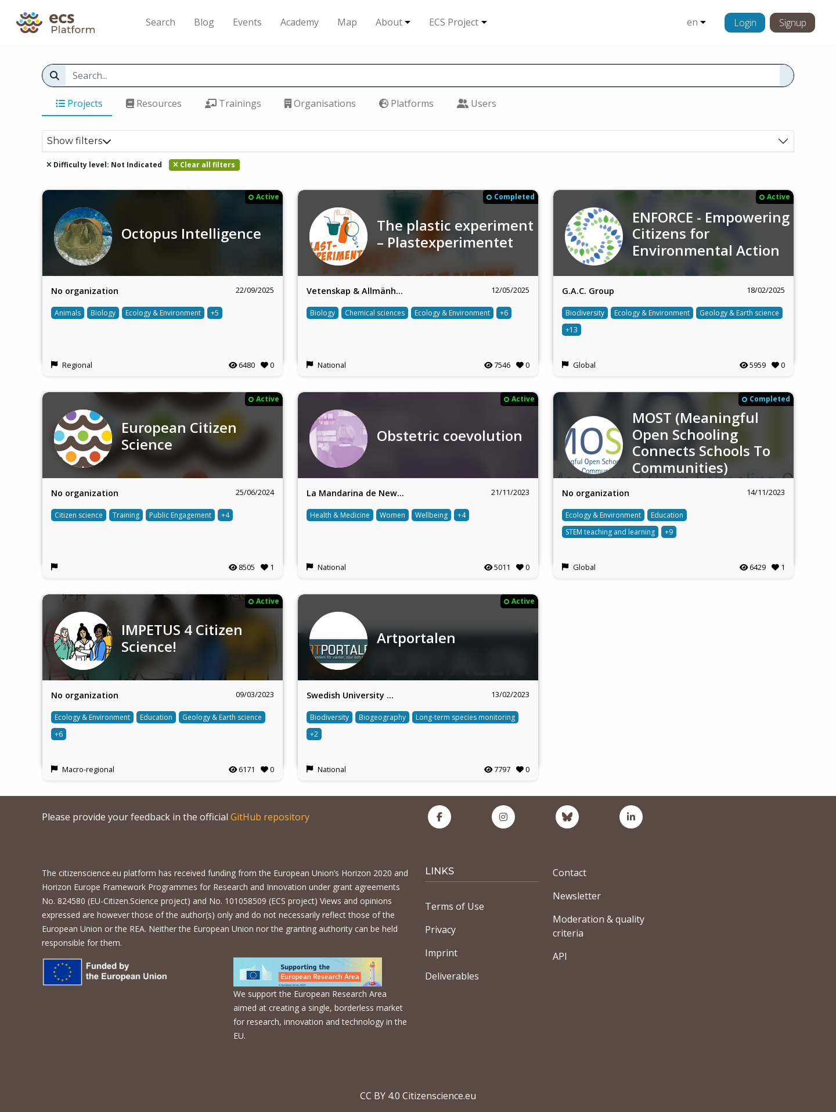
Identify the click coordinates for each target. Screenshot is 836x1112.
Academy (299, 22)
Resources (154, 103)
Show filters (79, 140)
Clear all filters (204, 165)
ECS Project (453, 22)
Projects (79, 103)
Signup (792, 22)
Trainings (233, 103)
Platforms (406, 103)
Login (745, 22)
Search (160, 22)
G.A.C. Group (588, 290)
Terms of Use (454, 906)
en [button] (692, 22)
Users (476, 103)
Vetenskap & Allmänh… (355, 290)
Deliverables (452, 976)
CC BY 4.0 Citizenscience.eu (418, 1095)
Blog (204, 22)
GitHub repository (269, 816)
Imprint (441, 952)
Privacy (440, 929)
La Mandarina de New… (355, 492)
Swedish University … (350, 695)
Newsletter (577, 895)
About (389, 22)
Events (247, 22)
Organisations (320, 103)
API (560, 956)
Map (347, 22)
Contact (569, 872)
